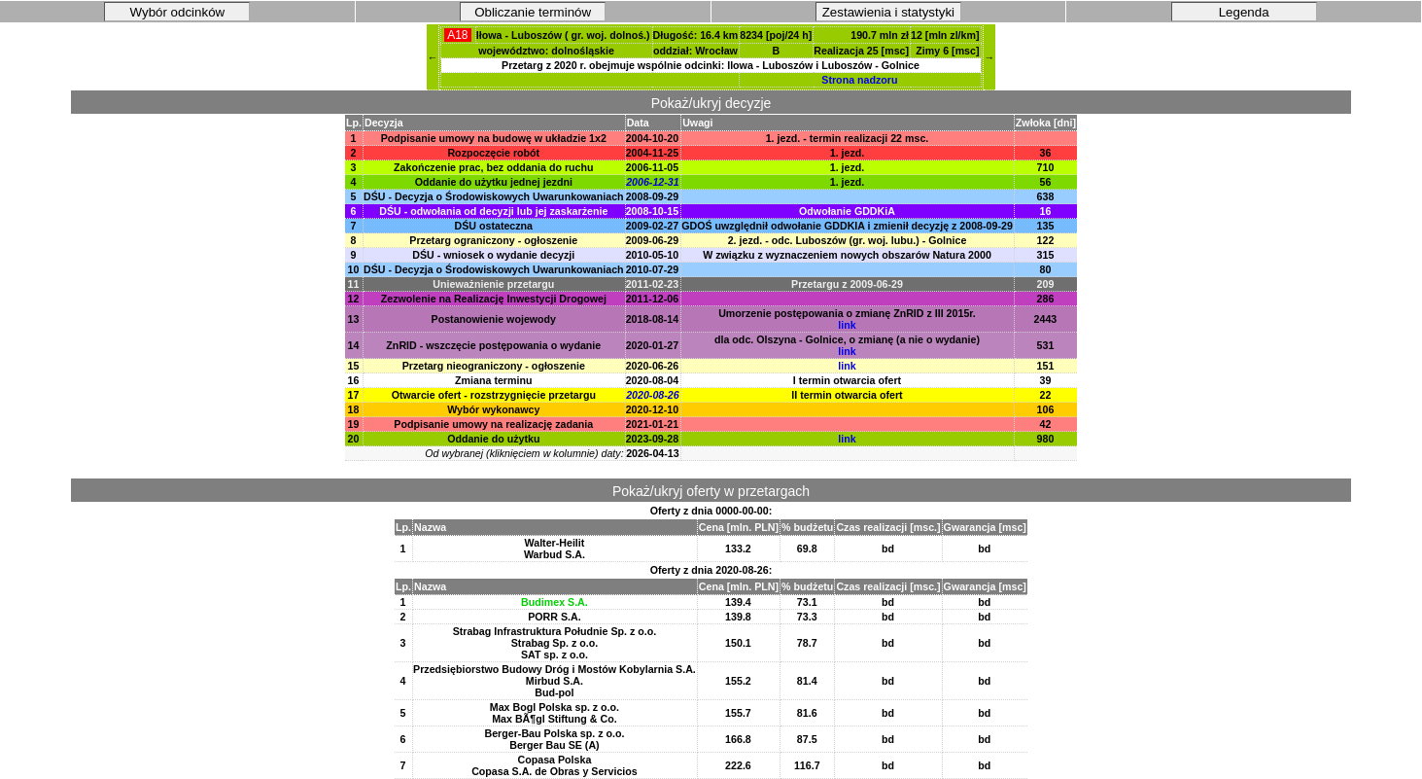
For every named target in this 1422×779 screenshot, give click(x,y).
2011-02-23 (652, 284)
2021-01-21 (652, 424)
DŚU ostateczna (494, 225)
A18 (457, 35)
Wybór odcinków (177, 12)
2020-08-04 (652, 380)
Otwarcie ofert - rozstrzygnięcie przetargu (494, 395)
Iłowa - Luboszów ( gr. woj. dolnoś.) (563, 35)
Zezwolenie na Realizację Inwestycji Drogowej (494, 298)
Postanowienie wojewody (494, 319)
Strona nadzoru (859, 80)
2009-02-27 (652, 225)
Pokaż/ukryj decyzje (711, 103)
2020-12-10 (652, 409)
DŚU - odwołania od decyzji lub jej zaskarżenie (493, 211)
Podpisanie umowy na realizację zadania (493, 424)
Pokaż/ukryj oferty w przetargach (711, 491)
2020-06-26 (652, 366)
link (846, 325)
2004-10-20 (652, 138)
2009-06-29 (652, 240)
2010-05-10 (652, 255)
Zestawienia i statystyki (888, 12)
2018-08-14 (652, 319)
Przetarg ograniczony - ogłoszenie (493, 240)
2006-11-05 (652, 167)
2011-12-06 (652, 298)
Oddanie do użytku (493, 438)
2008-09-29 (652, 196)
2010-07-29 (652, 269)
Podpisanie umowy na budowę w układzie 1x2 (494, 138)
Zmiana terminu (493, 380)
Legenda (1244, 12)
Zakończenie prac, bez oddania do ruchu (493, 167)
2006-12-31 (652, 182)
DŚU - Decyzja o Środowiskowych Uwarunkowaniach (494, 196)
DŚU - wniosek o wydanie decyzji (493, 255)
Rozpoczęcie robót (493, 153)
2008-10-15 (652, 211)
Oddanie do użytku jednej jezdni (493, 182)
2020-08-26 (652, 395)
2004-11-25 (652, 153)
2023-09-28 (652, 438)
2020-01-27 (652, 345)
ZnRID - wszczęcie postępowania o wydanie (493, 345)
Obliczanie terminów (532, 12)
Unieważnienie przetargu (493, 284)
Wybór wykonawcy (493, 409)
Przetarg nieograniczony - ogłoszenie (493, 366)
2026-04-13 (652, 453)
